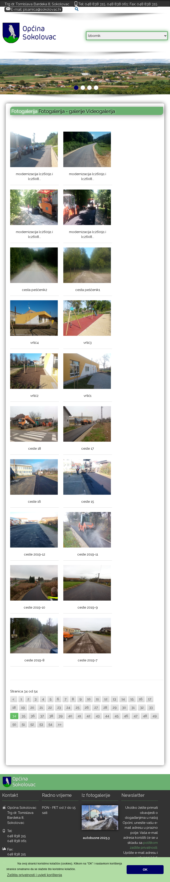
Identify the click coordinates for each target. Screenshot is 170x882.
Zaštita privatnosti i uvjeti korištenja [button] (34, 875)
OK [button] (145, 869)
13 (114, 699)
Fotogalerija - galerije (62, 111)
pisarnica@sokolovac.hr (42, 9)
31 (133, 708)
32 (142, 708)
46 (126, 716)
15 (131, 699)
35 (23, 716)
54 (50, 724)
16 (141, 699)
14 (123, 699)
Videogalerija (100, 111)
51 (23, 724)
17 (149, 699)
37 (42, 716)
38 (51, 716)
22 (50, 708)
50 (14, 724)
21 (41, 708)
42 (88, 716)
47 (135, 716)
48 (145, 716)
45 (116, 716)
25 (77, 708)
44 (107, 716)
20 (32, 708)
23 (59, 708)
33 (151, 708)
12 (105, 699)
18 (14, 708)
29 (115, 708)
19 (23, 708)
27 (96, 708)
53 (41, 724)
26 (87, 708)
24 (68, 708)
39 (61, 716)
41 (79, 716)
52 (32, 724)
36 (33, 716)
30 (124, 708)
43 (98, 716)
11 (97, 699)
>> (59, 724)
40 (70, 716)
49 (155, 716)
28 (105, 708)
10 (89, 699)
